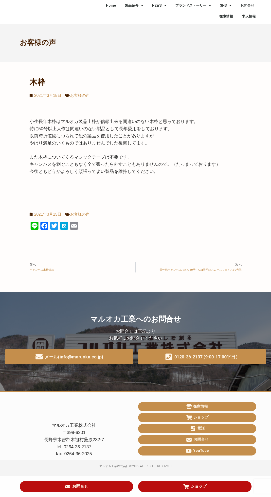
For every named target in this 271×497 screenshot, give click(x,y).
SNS (226, 5)
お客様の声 (38, 42)
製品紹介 (134, 5)
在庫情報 (226, 16)
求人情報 (249, 16)
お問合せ (247, 5)
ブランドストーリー (193, 5)
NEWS (159, 5)
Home (111, 5)
